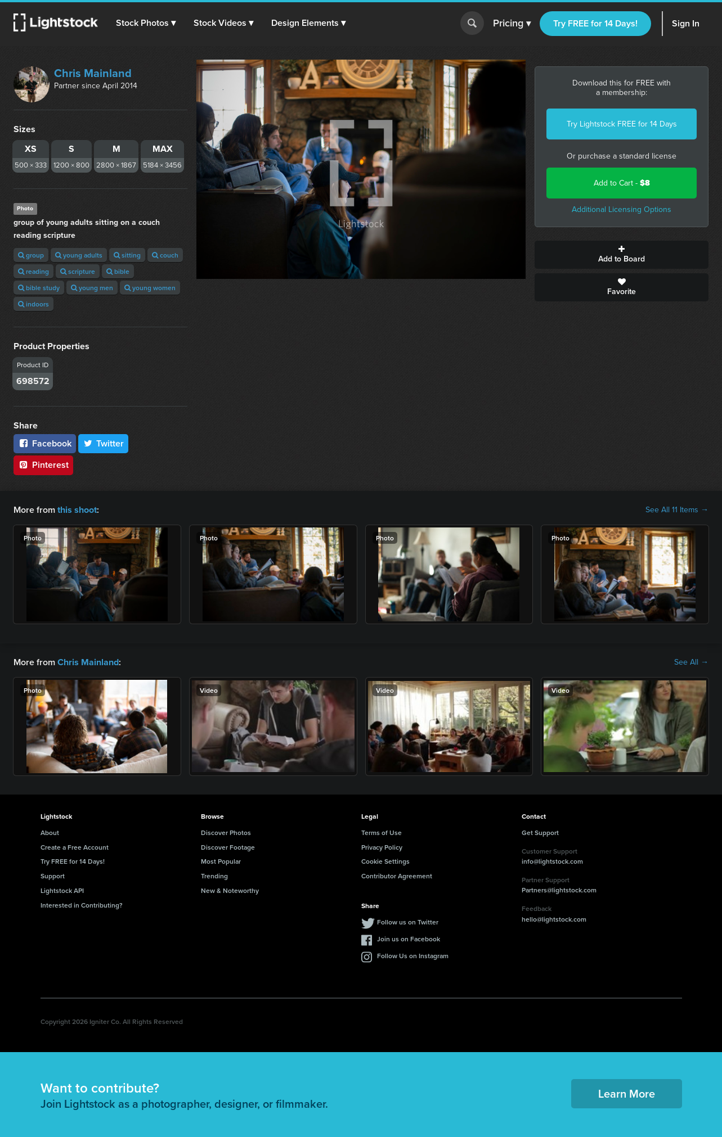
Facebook (44, 443)
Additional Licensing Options (621, 209)
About (50, 832)
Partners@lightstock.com (559, 890)
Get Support (540, 832)
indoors (33, 304)
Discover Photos (226, 832)
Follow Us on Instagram (413, 955)
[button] (146, 23)
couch (165, 255)
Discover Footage (228, 846)
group (31, 255)
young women (150, 287)
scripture (77, 271)
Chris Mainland (93, 73)
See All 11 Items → (676, 510)
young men (92, 287)
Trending (214, 876)
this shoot (77, 509)
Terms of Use (381, 832)
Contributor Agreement (396, 876)
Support (53, 876)
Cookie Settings (385, 861)
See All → (691, 662)
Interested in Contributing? (82, 905)
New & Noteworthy (230, 890)
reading (33, 271)
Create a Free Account (75, 846)
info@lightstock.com (552, 861)
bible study (39, 287)
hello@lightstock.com (554, 919)
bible (117, 271)
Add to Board (621, 254)
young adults (78, 255)
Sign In (685, 23)
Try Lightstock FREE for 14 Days (622, 124)
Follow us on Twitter (407, 921)
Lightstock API (62, 890)
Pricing (512, 23)
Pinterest (43, 464)
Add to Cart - (622, 183)
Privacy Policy (381, 846)
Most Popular (221, 861)
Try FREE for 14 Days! (595, 23)
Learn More (626, 1093)
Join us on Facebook (408, 938)
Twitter (103, 443)
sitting (127, 255)
